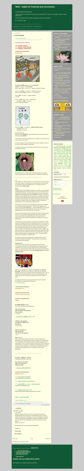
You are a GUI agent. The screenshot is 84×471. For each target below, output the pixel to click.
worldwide (59, 168)
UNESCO (64, 166)
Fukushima (61, 150)
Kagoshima (60, 154)
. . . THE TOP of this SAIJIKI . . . (23, 450)
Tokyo (69, 165)
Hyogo (67, 151)
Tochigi (62, 165)
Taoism (59, 165)
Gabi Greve (17, 410)
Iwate (61, 153)
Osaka (69, 160)
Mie (70, 156)
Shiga (70, 161)
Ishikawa (58, 153)
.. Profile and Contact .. (57, 189)
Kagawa (55, 154)
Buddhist (63, 147)
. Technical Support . (57, 188)
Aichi (62, 146)
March (64, 156)
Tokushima (66, 165)
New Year (56, 159)
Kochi (70, 154)
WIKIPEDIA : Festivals (59, 135)
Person (55, 161)
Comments (57, 184)
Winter (55, 168)
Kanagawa (66, 154)
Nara (70, 157)
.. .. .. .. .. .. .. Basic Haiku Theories (62, 117)
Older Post (48, 438)
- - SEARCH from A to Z (60, 42)
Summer (55, 165)
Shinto (60, 163)
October (69, 159)
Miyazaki (58, 157)
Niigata (60, 159)
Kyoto (45, 404)
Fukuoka (57, 150)
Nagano (62, 157)
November (64, 159)
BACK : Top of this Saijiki (22, 397)
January (64, 153)
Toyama (60, 166)
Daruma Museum (20, 456)
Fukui (55, 150)
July (67, 153)
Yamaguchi (69, 168)
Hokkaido (63, 151)
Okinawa (66, 160)
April (70, 146)
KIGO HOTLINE (58, 95)
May (48, 404)
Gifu (64, 150)
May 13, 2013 (18, 430)
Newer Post (15, 438)
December (58, 148)
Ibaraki (70, 151)
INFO (55, 153)
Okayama (61, 160)
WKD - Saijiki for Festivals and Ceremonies (35, 7)
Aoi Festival (19, 35)
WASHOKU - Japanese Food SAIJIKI (63, 88)
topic (55, 166)
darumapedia (58, 137)
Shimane (55, 163)
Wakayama (69, 166)
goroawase (68, 150)
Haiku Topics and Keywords (22, 453)
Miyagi (55, 157)
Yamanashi (56, 169)
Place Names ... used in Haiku (61, 90)
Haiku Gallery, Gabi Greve (22, 454)
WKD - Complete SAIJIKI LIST (61, 75)
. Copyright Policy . (57, 193)
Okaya (57, 160)
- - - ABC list (57, 146)
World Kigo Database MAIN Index (23, 451)
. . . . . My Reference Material (61, 97)
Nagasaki (66, 157)
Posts (56, 182)
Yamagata (64, 168)
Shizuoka (65, 163)
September (66, 161)
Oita (54, 160)
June (70, 153)
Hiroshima (59, 151)
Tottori (57, 166)
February (66, 149)
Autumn (59, 147)
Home (31, 438)
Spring (69, 163)
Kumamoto (56, 156)
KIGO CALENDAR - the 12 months (62, 80)
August (55, 147)
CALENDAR (68, 147)
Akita (64, 146)
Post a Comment (18, 433)
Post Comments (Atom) (23, 441)
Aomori (67, 146)
